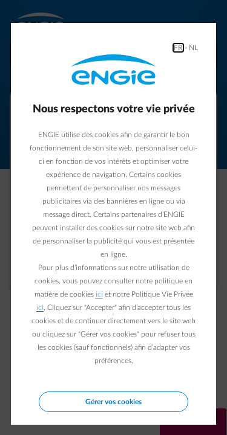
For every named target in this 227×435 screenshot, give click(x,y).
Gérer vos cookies (113, 401)
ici (99, 294)
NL (193, 47)
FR (178, 47)
